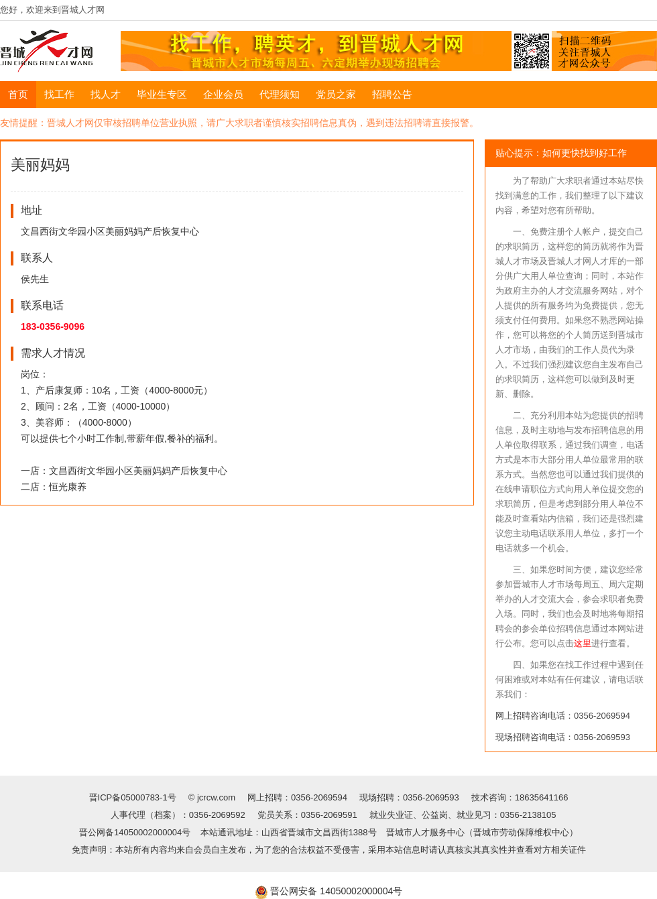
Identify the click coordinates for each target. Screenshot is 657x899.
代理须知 (279, 94)
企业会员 (223, 94)
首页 (18, 94)
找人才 (106, 94)
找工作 (59, 94)
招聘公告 (392, 94)
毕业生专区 (162, 94)
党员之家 (336, 94)
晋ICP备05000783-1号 (134, 797)
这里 (582, 643)
